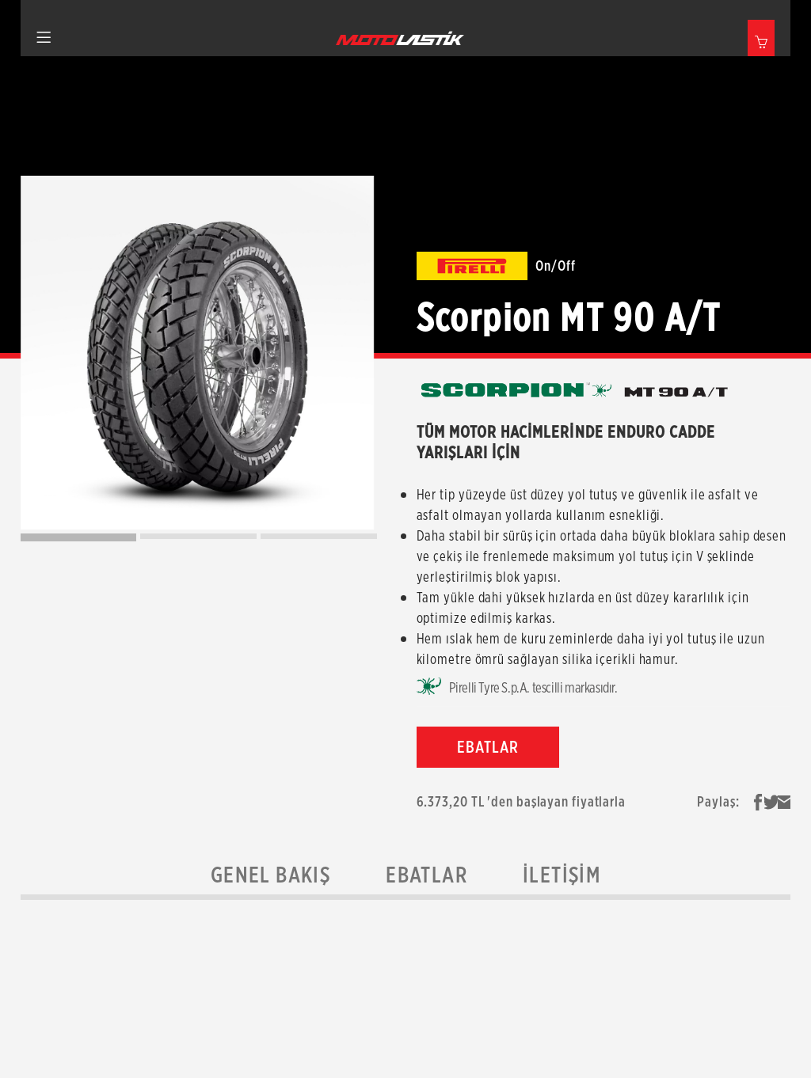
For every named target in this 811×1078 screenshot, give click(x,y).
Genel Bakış (270, 874)
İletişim (561, 874)
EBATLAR (488, 747)
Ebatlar (426, 874)
